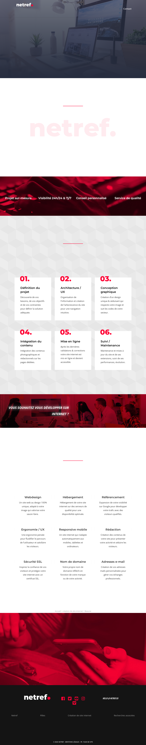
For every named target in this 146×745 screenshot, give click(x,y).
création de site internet (73, 611)
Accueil (58, 611)
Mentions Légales (72, 742)
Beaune (88, 611)
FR (81, 742)
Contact (127, 9)
